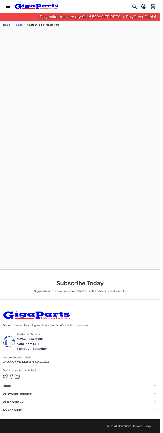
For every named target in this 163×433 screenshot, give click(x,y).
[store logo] (36, 6)
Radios (18, 24)
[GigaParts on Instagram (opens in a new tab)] (17, 376)
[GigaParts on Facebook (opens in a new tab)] (11, 376)
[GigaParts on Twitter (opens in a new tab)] (5, 376)
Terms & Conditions (119, 426)
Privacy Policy (142, 426)
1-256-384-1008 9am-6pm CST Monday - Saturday (32, 344)
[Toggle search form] (135, 6)
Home (6, 24)
